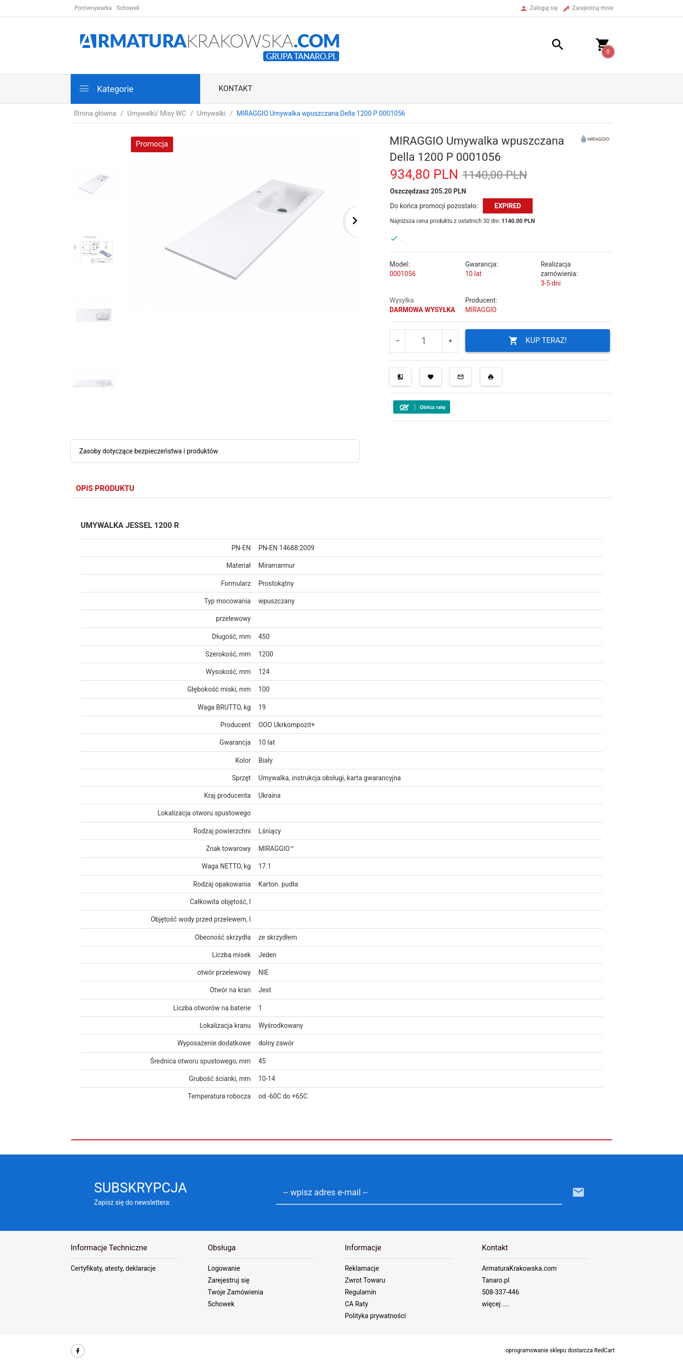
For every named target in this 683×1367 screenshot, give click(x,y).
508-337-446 (500, 1292)
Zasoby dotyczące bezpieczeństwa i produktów (148, 451)
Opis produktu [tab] (105, 488)
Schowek (221, 1304)
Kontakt (235, 88)
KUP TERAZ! (537, 341)
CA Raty (356, 1304)
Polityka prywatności (375, 1316)
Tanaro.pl (495, 1280)
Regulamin (360, 1292)
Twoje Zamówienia (235, 1292)
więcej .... (495, 1304)
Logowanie (224, 1268)
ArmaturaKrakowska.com (519, 1268)
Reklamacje (362, 1268)
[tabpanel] (341, 819)
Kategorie (105, 88)
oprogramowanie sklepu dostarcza (549, 1350)
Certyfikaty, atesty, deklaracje (113, 1268)
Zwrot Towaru (365, 1280)
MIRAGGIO (481, 310)
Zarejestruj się (228, 1280)
